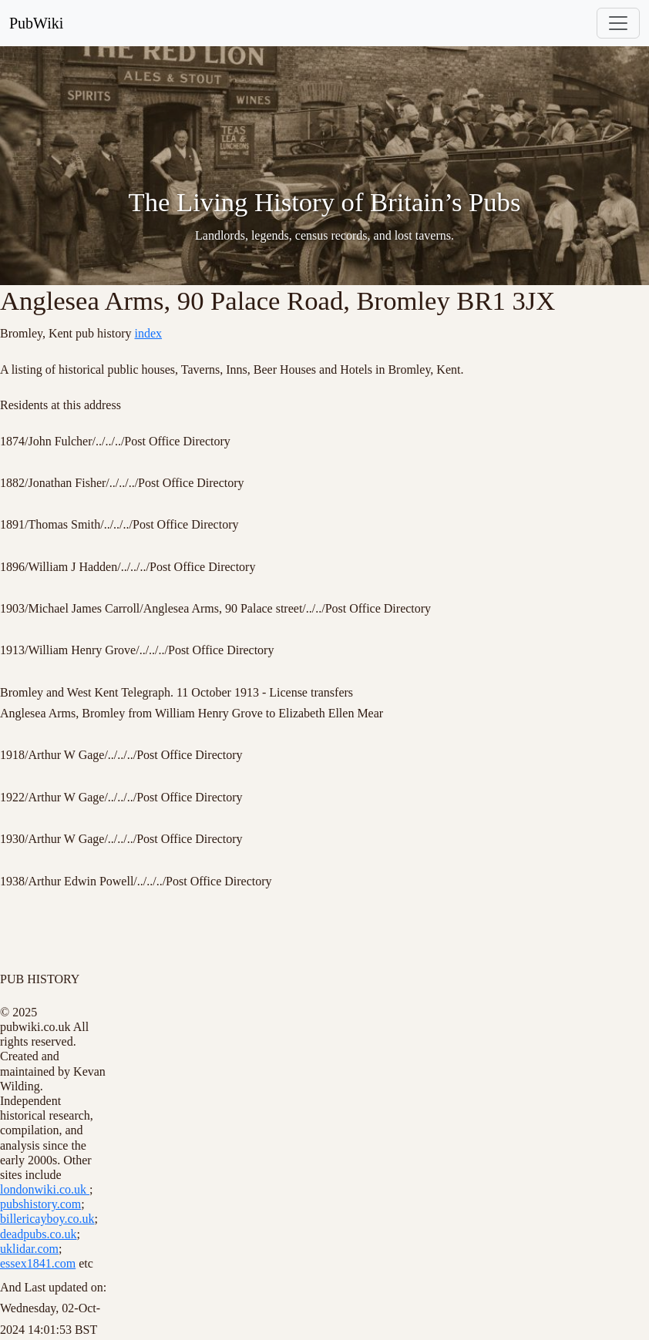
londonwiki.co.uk (44, 1189)
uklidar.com (29, 1248)
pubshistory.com (40, 1204)
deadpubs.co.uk (38, 1234)
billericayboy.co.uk (47, 1218)
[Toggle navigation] (618, 23)
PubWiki (36, 23)
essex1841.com (38, 1263)
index (149, 333)
